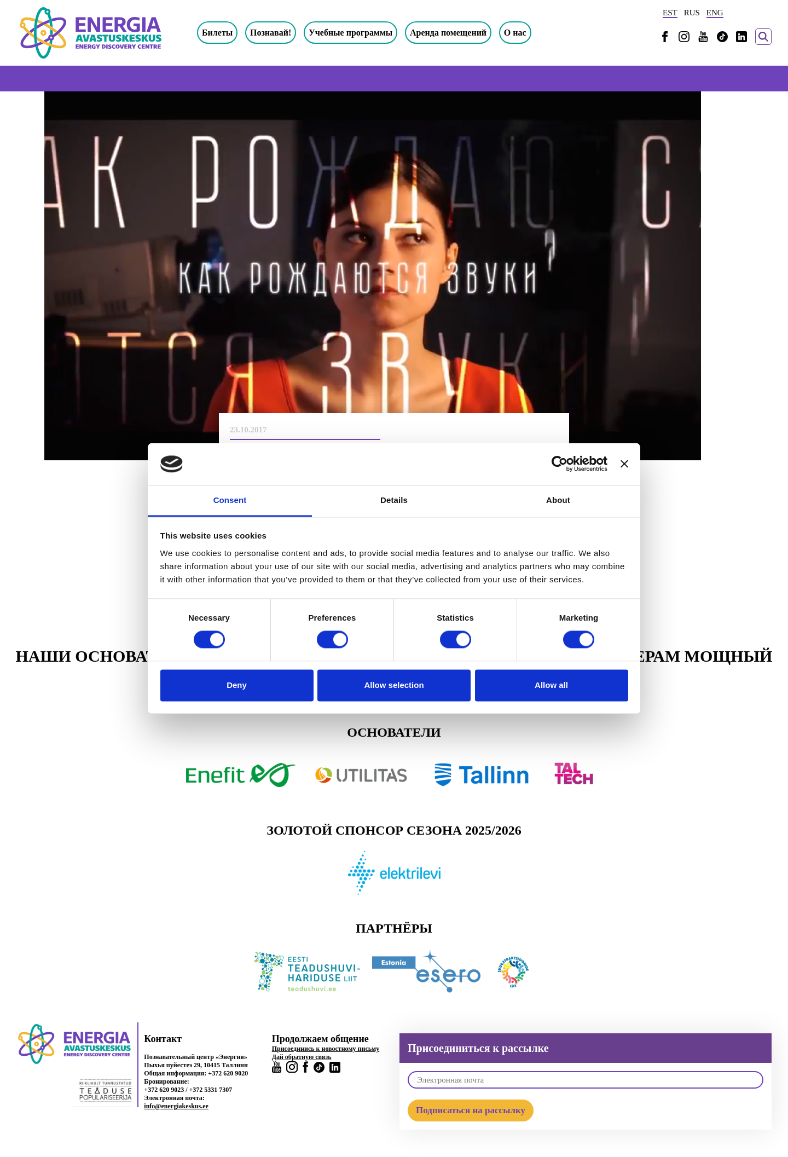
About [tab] (558, 500)
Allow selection (394, 685)
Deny (237, 685)
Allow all (551, 685)
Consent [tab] (230, 500)
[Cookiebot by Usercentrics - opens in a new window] (559, 464)
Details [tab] (394, 500)
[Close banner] (624, 464)
